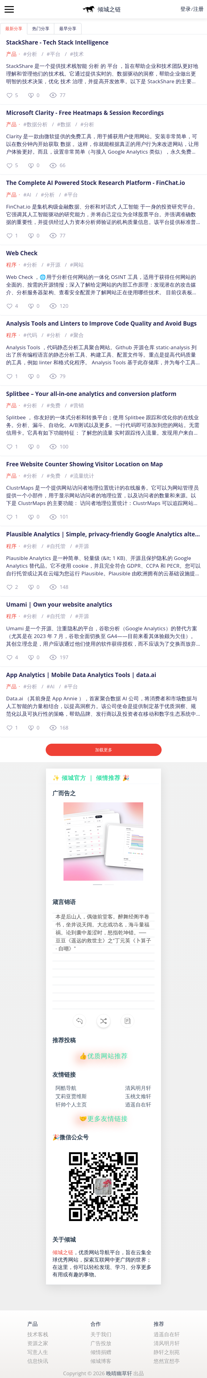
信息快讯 (37, 1360)
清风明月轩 (138, 1088)
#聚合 (77, 335)
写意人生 (37, 1352)
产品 (11, 53)
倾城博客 (100, 1360)
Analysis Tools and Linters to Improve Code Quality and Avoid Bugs (101, 323)
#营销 (77, 405)
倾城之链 (62, 1252)
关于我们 (100, 1334)
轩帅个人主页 (71, 1104)
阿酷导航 (66, 1088)
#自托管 (57, 546)
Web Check (21, 253)
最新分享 (13, 28)
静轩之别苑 (167, 1352)
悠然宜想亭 (167, 1360)
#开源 (54, 264)
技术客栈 (37, 1334)
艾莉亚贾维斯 (71, 1096)
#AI (28, 194)
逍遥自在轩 (138, 1104)
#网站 (77, 264)
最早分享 (67, 28)
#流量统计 (82, 475)
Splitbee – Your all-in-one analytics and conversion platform (91, 393)
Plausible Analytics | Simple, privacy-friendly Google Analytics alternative (103, 534)
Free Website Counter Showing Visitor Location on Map (84, 464)
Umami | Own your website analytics (59, 604)
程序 (11, 264)
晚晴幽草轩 (119, 1373)
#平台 (54, 53)
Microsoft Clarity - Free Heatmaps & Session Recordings (85, 112)
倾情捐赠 (100, 1352)
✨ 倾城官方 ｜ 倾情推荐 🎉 (91, 777)
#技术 (77, 53)
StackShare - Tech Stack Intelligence (57, 42)
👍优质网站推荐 (103, 1056)
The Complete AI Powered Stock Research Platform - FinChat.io (95, 182)
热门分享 (40, 28)
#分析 (30, 53)
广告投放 (100, 1343)
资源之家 (37, 1343)
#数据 (64, 124)
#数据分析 (36, 124)
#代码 (30, 335)
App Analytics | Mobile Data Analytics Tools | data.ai (81, 674)
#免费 (54, 405)
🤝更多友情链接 (103, 1118)
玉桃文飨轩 (138, 1096)
